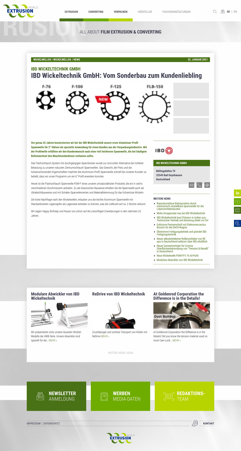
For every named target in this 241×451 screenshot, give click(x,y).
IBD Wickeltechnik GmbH (171, 163)
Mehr (52, 340)
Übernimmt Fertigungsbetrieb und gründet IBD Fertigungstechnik (181, 233)
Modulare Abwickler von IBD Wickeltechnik (180, 260)
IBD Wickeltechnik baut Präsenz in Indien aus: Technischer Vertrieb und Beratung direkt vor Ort (182, 219)
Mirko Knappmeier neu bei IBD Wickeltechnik (181, 213)
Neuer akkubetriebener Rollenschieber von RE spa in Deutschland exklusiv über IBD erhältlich (182, 240)
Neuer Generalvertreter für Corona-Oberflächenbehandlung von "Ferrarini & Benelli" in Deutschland (183, 248)
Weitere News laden (120, 352)
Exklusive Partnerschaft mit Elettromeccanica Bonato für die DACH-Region (181, 226)
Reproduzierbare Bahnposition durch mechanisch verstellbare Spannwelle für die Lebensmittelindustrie (180, 206)
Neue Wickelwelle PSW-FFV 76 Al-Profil (177, 255)
